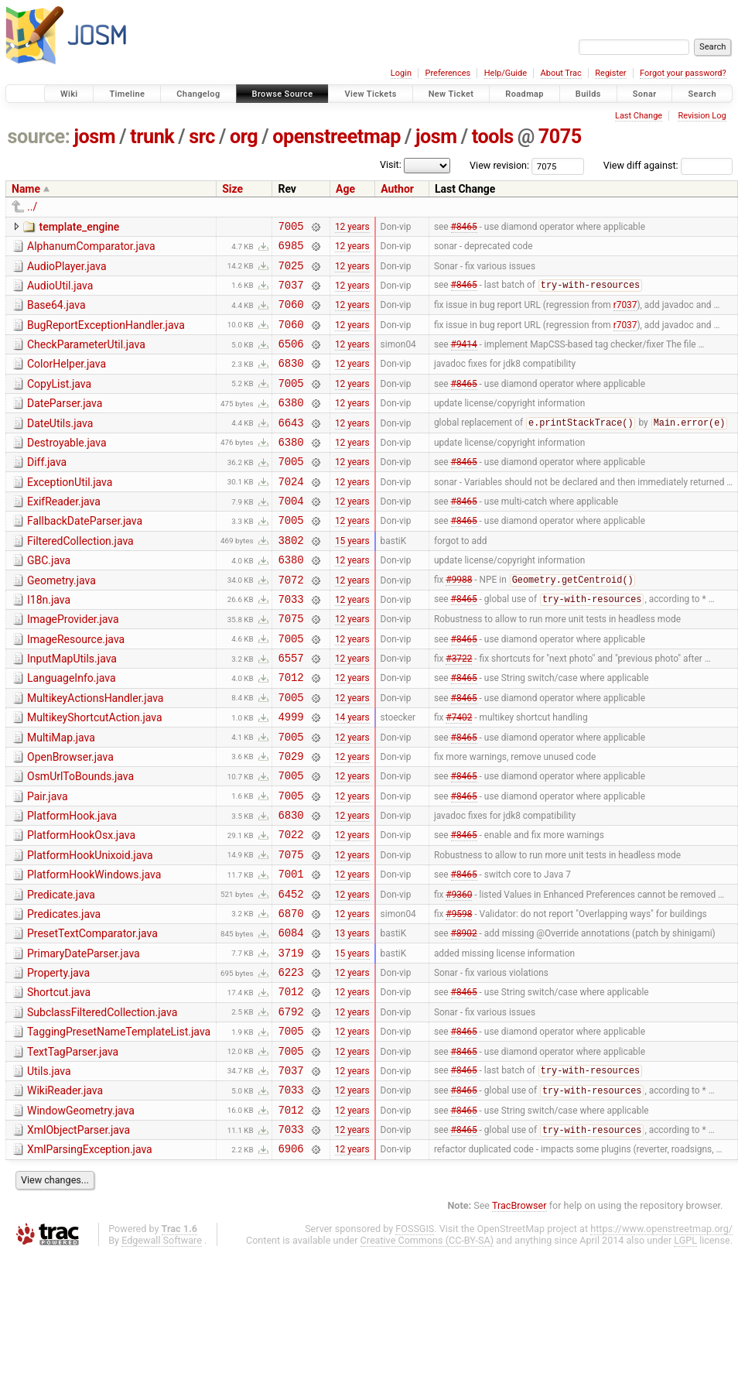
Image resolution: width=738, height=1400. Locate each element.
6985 (290, 249)
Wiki (69, 94)
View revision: (499, 165)
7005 (290, 228)
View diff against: (668, 165)
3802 (290, 579)
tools (493, 136)
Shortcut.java (59, 1083)
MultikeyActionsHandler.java (95, 754)
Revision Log (702, 116)
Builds (588, 94)
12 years (352, 227)
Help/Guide (505, 73)
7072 (290, 623)
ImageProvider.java (73, 665)
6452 (290, 974)
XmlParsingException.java (89, 1258)
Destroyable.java (67, 468)
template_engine (79, 227)
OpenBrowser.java (70, 819)
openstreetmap (336, 136)
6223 (290, 1062)
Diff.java (47, 490)
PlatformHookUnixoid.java (90, 929)
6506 (290, 359)
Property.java (58, 1061)
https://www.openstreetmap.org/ (661, 1340)
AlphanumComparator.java (91, 248)
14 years (352, 777)
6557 (290, 710)
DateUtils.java (60, 446)
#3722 (459, 711)
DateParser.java (64, 424)
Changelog (198, 94)
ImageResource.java (76, 688)
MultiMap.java (61, 798)
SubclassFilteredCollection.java (102, 1105)
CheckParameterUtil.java (86, 358)
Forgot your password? (683, 73)
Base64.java (56, 314)
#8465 (464, 227)
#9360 (459, 974)
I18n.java (48, 644)
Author (397, 189)
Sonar (645, 94)
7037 (290, 293)
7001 (290, 952)
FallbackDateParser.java (84, 555)
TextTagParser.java (72, 1149)
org (244, 136)
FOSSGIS (414, 1340)
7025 (290, 272)
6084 (290, 1018)
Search (702, 94)
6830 (290, 381)
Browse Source (282, 94)
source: (39, 136)
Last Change (638, 116)
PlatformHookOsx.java (81, 907)
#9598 (459, 996)
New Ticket (451, 94)
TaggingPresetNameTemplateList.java (118, 1127)
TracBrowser (519, 1317)
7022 (290, 908)
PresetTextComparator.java (92, 1017)
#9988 (459, 623)
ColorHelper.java (66, 380)
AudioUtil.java (60, 292)
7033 (290, 645)
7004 (290, 535)
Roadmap (524, 94)
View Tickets (370, 94)
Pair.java (47, 863)
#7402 (459, 777)
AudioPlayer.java (67, 271)
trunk (152, 136)
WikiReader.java (65, 1192)
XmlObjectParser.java (78, 1237)
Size (232, 189)
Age (345, 189)
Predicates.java (64, 995)
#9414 (464, 359)
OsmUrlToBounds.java (80, 841)
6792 (290, 1106)
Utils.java (49, 1171)
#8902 (464, 1018)
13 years (352, 1018)
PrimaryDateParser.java (83, 1039)
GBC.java (48, 600)
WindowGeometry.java (81, 1215)
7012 (290, 732)
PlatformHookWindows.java (94, 951)
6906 (290, 1259)
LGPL (685, 1351)
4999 (290, 776)
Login (401, 73)
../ (32, 206)
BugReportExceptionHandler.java (106, 336)
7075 (560, 136)
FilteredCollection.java (80, 578)
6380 (290, 425)
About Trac (561, 73)
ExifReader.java (64, 534)
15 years (352, 578)
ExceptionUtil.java (69, 512)
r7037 (625, 315)
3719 (290, 1040)
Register (610, 73)
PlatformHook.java (72, 885)
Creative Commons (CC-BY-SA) (427, 1351)
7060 (290, 315)
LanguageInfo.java (71, 731)
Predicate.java (61, 973)
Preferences (447, 73)
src (202, 136)
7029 (290, 820)
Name (26, 189)
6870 (290, 996)
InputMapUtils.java (72, 709)
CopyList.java (59, 402)
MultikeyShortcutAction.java (94, 775)
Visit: (390, 164)
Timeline (127, 94)
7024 (290, 513)
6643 (290, 447)
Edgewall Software (161, 1351)
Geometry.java (61, 622)
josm (94, 136)
